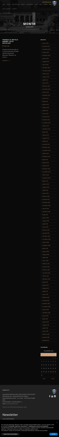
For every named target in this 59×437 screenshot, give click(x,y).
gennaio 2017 (45, 300)
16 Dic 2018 (6, 46)
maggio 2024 (45, 77)
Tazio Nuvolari (16, 4)
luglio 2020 (45, 181)
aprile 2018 (45, 257)
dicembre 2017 (46, 270)
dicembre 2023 (46, 86)
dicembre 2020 (46, 168)
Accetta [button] (53, 434)
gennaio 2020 (46, 199)
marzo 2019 (45, 227)
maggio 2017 (45, 288)
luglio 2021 (45, 159)
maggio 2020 (45, 187)
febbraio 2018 (45, 263)
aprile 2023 (45, 110)
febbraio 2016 (45, 334)
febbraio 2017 (45, 297)
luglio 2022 (45, 132)
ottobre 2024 (45, 73)
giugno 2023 (45, 104)
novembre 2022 (46, 123)
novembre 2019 (46, 205)
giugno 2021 (45, 162)
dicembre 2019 (46, 202)
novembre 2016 (46, 306)
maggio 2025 (45, 61)
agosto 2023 (45, 98)
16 (55, 365)
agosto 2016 (45, 315)
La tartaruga (29, 4)
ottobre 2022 (45, 126)
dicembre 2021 (46, 147)
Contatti (14, 8)
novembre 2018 (46, 239)
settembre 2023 (46, 95)
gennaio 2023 (45, 116)
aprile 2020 (45, 190)
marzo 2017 (45, 294)
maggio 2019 (45, 221)
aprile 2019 (45, 224)
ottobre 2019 (45, 208)
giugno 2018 (45, 251)
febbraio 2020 (46, 196)
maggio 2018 (45, 254)
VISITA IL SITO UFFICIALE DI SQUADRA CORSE (14, 407)
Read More (5, 60)
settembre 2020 (46, 178)
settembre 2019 (46, 211)
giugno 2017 (45, 285)
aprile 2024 (45, 80)
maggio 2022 (45, 138)
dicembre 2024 (46, 67)
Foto (40, 4)
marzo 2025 (45, 64)
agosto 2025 (45, 58)
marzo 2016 (45, 331)
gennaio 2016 (45, 337)
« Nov (43, 378)
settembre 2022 (46, 129)
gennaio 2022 (45, 144)
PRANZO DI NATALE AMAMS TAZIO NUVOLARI (10, 41)
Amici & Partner (6, 8)
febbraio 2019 (45, 230)
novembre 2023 (46, 89)
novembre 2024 (46, 70)
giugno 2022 (45, 135)
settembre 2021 (46, 156)
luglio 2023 (45, 101)
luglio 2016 (45, 319)
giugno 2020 (45, 184)
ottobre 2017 (45, 276)
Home (3, 4)
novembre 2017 (46, 273)
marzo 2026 (45, 43)
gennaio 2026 (46, 46)
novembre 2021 (46, 150)
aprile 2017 (45, 291)
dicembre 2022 (46, 119)
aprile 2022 (45, 141)
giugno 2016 (45, 322)
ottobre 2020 (45, 175)
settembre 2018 (46, 245)
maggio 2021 (45, 165)
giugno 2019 (45, 217)
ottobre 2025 (45, 52)
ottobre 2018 (45, 242)
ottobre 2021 (45, 153)
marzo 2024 (45, 83)
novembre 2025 (46, 49)
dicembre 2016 (46, 303)
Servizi (23, 4)
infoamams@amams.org (11, 403)
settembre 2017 (46, 279)
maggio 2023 (45, 107)
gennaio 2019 (45, 233)
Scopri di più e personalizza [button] (10, 434)
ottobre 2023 (45, 92)
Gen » (53, 378)
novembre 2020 (46, 172)
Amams (8, 4)
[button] (57, 422)
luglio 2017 (45, 282)
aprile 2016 (45, 328)
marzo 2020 (45, 193)
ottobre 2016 (45, 309)
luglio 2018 (45, 248)
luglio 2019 (45, 214)
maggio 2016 (45, 325)
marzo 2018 (45, 260)
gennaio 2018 (45, 266)
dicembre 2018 (46, 236)
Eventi (36, 4)
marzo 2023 (45, 113)
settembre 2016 (46, 312)
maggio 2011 (45, 340)
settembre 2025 (46, 55)
